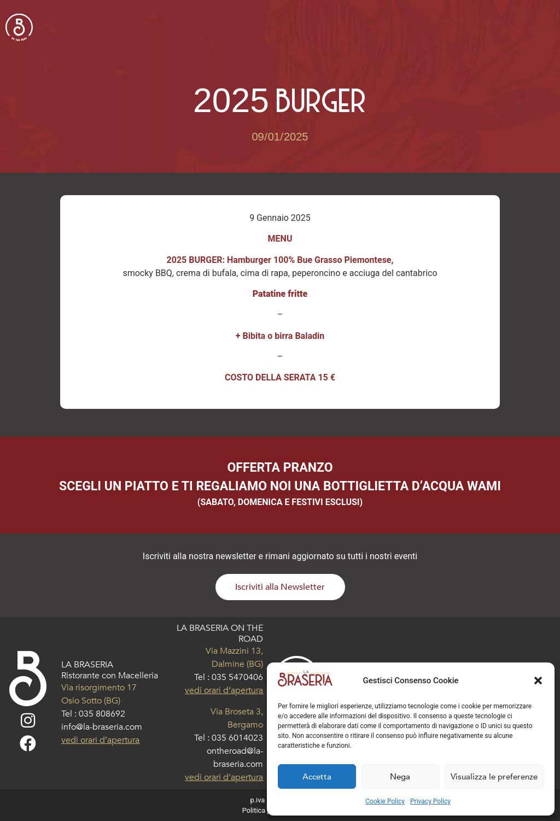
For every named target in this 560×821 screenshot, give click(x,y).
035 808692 (102, 714)
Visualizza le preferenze (494, 776)
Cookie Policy (385, 801)
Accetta (316, 776)
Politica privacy (265, 810)
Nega (400, 776)
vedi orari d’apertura (100, 740)
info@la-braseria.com (101, 727)
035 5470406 (237, 677)
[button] (538, 680)
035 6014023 (237, 738)
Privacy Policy (430, 801)
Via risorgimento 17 (99, 688)
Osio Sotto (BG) (90, 701)
